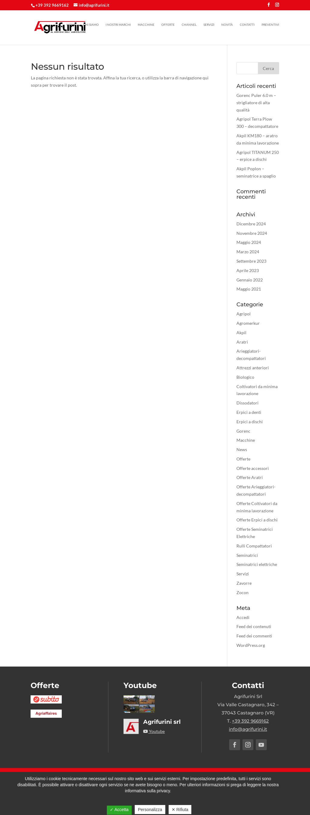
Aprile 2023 (247, 270)
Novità (227, 24)
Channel (189, 24)
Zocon (242, 592)
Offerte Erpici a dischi (257, 519)
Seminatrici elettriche (256, 564)
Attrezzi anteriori (252, 367)
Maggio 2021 (248, 288)
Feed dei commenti (254, 635)
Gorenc (243, 431)
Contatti (247, 24)
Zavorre (244, 583)
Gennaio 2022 (249, 279)
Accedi (242, 617)
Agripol (243, 313)
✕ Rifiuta (180, 809)
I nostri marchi (118, 24)
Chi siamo (91, 24)
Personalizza (150, 809)
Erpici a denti (248, 412)
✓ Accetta (119, 809)
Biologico (245, 377)
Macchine (146, 24)
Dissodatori (247, 402)
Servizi (208, 24)
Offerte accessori (252, 468)
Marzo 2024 (247, 251)
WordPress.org (250, 645)
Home (71, 24)
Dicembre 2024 (251, 223)
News (241, 449)
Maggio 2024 (248, 242)
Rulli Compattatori (254, 545)
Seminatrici (247, 555)
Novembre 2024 (251, 233)
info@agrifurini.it (248, 729)
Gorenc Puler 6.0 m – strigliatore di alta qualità (256, 102)
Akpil (241, 332)
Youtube (154, 731)
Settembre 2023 (251, 261)
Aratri (242, 341)
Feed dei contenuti (253, 626)
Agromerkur (248, 323)
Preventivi (270, 24)
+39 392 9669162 (52, 5)
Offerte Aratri (249, 477)
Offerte (168, 24)
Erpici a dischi (249, 421)
